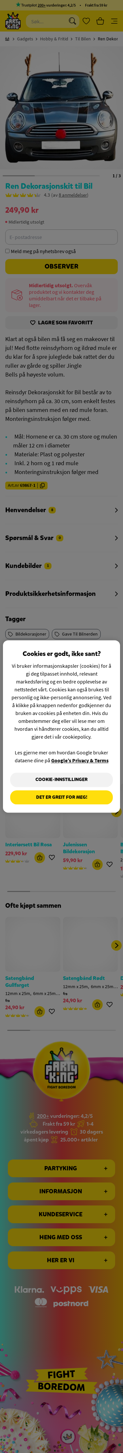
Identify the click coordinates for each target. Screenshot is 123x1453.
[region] (61, 726)
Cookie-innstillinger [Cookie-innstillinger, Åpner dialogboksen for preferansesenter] (61, 779)
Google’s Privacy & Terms (80, 760)
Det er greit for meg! (61, 797)
